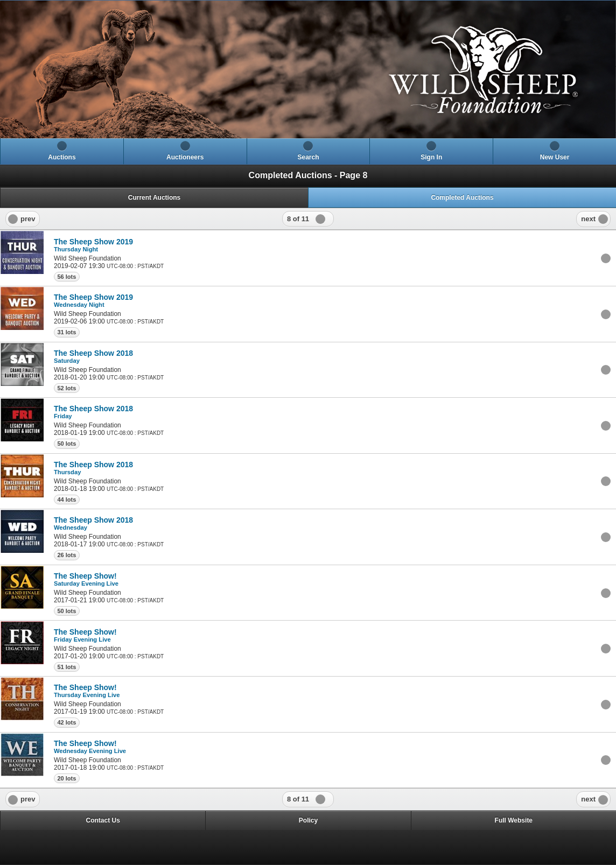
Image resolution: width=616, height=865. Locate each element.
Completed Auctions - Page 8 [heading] (308, 175)
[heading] (308, 69)
